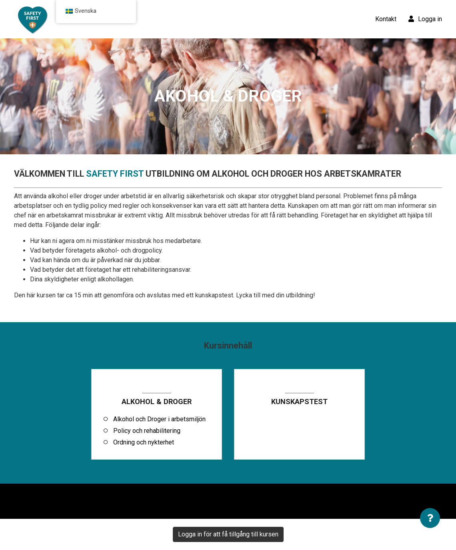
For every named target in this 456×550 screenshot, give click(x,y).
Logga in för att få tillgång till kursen (228, 534)
